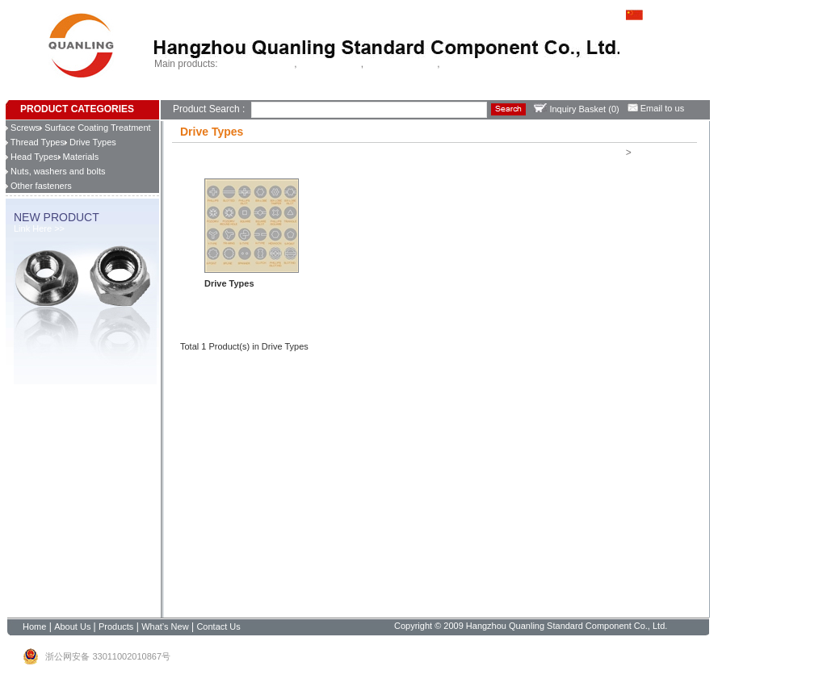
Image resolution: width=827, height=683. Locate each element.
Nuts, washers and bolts (55, 171)
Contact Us (325, 93)
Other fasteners (39, 186)
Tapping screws (330, 64)
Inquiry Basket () (576, 109)
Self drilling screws (257, 64)
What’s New (279, 93)
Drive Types (90, 142)
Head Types (32, 156)
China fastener (472, 64)
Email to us (656, 108)
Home (172, 93)
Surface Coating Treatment (95, 127)
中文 (644, 14)
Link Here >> (39, 228)
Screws (23, 127)
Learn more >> (233, 296)
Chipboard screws (401, 64)
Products (238, 93)
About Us (202, 93)
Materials (78, 156)
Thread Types (35, 142)
